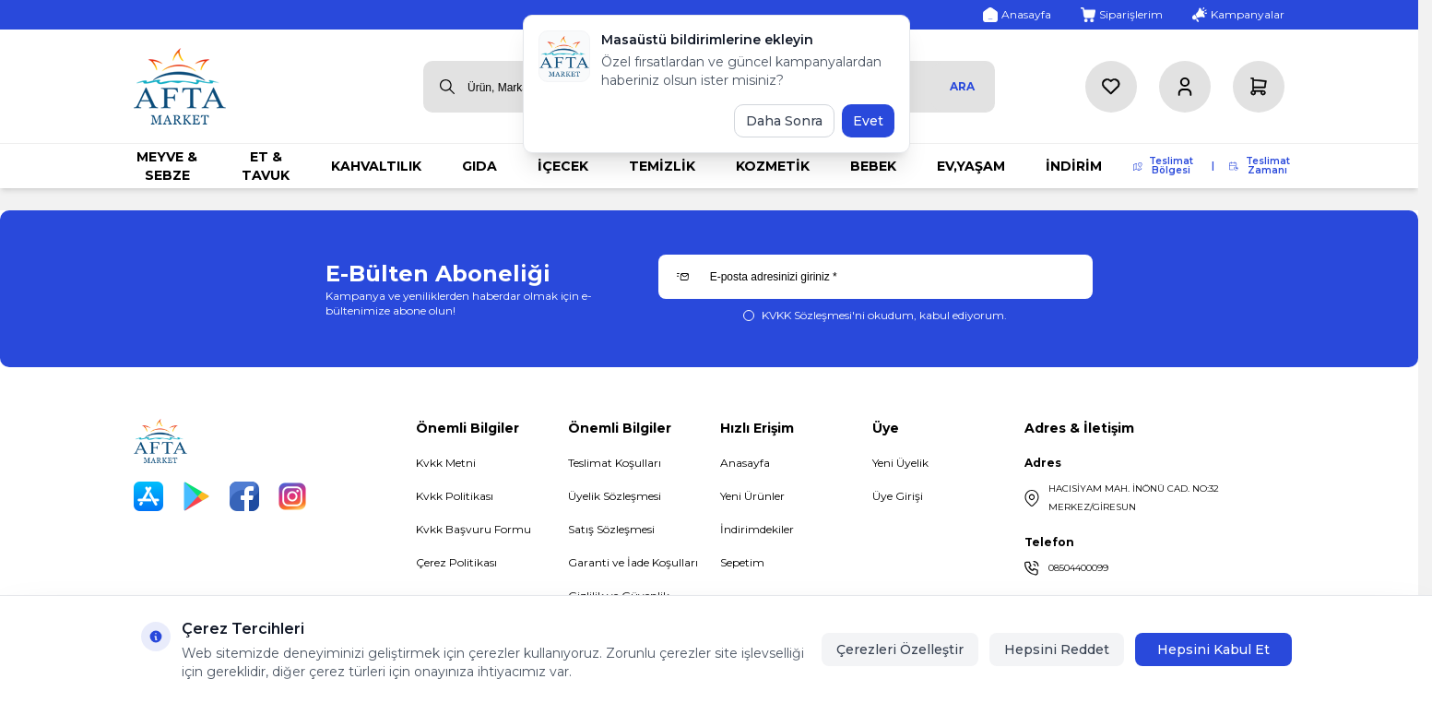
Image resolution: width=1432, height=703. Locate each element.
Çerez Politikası (456, 562)
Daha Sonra (784, 121)
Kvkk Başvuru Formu (473, 529)
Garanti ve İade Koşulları (633, 562)
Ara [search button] (962, 86)
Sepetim (742, 562)
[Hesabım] (1185, 87)
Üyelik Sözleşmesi (614, 496)
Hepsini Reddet (1056, 649)
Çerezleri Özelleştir (900, 649)
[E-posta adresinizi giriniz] (875, 277)
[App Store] (148, 496)
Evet (868, 121)
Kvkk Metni (446, 463)
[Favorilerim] (1111, 87)
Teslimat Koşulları (614, 463)
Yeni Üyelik (900, 463)
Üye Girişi (897, 496)
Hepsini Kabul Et (1213, 649)
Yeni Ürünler (752, 496)
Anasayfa (745, 463)
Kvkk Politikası (454, 496)
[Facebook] (244, 496)
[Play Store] (196, 496)
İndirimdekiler (757, 529)
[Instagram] (292, 496)
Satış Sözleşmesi (611, 529)
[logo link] (180, 86)
